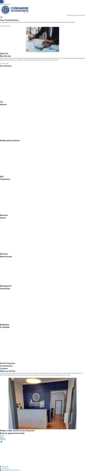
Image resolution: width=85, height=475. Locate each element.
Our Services (77, 15)
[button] (42, 17)
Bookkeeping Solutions (10, 140)
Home (68, 15)
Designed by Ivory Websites (6, 474)
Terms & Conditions (13, 473)
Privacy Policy (4, 473)
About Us (72, 15)
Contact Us (82, 15)
